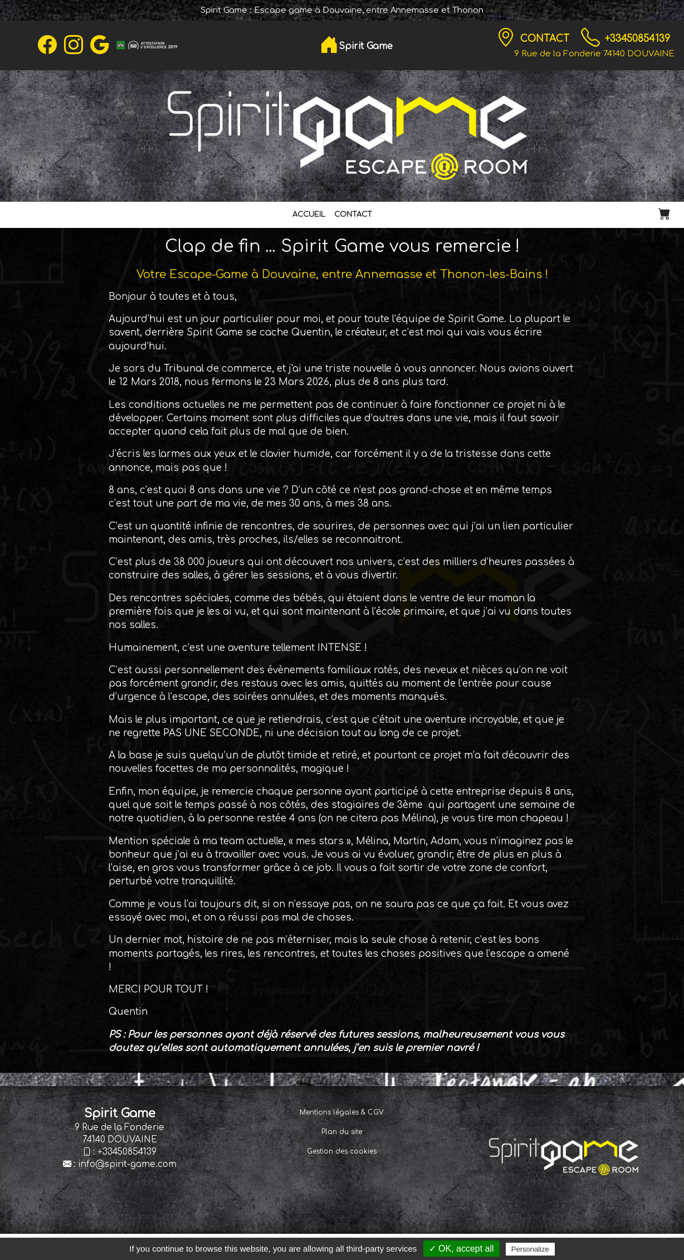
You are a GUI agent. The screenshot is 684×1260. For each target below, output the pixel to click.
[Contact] (505, 38)
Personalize (530, 1249)
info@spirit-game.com (127, 1164)
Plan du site (341, 1132)
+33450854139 (637, 38)
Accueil (308, 214)
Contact (546, 38)
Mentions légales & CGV (342, 1112)
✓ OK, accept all (461, 1248)
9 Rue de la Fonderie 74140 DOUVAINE (594, 53)
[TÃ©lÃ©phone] (590, 38)
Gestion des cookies (342, 1151)
